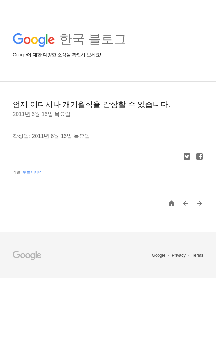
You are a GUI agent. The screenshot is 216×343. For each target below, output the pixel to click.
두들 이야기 (33, 172)
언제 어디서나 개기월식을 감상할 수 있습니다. (91, 104)
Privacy (179, 255)
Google (159, 255)
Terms (197, 255)
